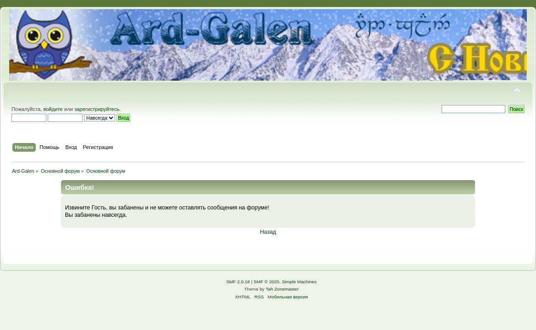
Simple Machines (299, 281)
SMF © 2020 (266, 281)
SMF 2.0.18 (238, 281)
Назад (268, 232)
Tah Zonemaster (281, 289)
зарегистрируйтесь (96, 109)
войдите (52, 109)
